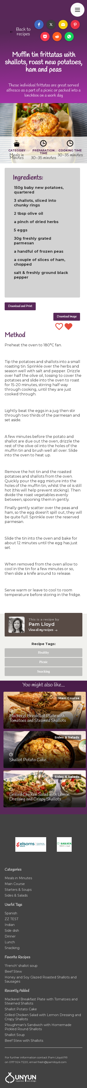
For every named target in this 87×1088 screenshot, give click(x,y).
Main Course (68, 698)
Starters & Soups (18, 890)
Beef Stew (13, 971)
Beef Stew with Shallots (24, 1041)
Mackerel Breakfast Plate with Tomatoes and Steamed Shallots (41, 1001)
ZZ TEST (11, 919)
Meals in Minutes (18, 878)
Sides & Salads (67, 737)
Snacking (43, 671)
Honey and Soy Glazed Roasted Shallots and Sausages (41, 979)
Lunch (10, 942)
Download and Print (20, 306)
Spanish (11, 913)
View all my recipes (41, 630)
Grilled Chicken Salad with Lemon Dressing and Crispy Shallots (43, 1017)
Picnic (43, 662)
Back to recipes (23, 32)
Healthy (43, 652)
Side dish (12, 930)
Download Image (67, 317)
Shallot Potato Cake (21, 1009)
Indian (10, 925)
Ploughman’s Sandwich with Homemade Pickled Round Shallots (38, 1027)
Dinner (10, 936)
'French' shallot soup (21, 966)
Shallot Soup (15, 1035)
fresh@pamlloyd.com (52, 1062)
